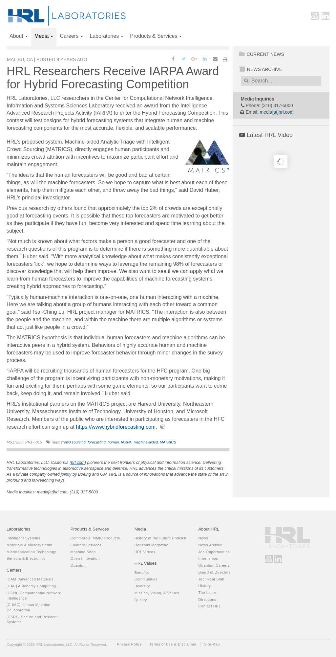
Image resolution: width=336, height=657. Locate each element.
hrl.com (77, 462)
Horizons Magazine (152, 545)
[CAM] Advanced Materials (30, 579)
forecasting (97, 442)
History (204, 586)
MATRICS (168, 442)
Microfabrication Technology (31, 552)
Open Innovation (85, 558)
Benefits (142, 573)
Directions (207, 599)
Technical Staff (211, 579)
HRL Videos (145, 552)
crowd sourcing (73, 442)
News (203, 538)
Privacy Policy (129, 644)
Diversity (142, 586)
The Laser (207, 593)
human (113, 442)
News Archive (260, 69)
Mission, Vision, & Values (157, 593)
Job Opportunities (214, 552)
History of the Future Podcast (160, 538)
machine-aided (146, 442)
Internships (208, 558)
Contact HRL (209, 606)
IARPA (126, 442)
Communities (146, 579)
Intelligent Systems (23, 538)
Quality (141, 600)
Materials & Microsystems (29, 545)
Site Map (212, 644)
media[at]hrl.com (277, 112)
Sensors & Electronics (26, 558)
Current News (261, 54)
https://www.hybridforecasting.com (116, 427)
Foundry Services (86, 545)
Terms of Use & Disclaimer (173, 644)
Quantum (79, 565)
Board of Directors (214, 572)
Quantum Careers (214, 565)
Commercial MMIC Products (95, 538)
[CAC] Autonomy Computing (31, 586)
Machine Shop (83, 552)
